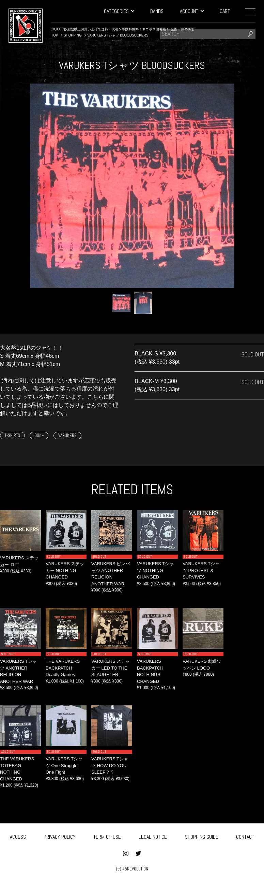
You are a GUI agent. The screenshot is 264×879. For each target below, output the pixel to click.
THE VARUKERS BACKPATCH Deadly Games (63, 668)
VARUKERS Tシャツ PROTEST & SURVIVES (201, 570)
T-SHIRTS (12, 435)
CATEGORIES (119, 11)
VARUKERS (67, 435)
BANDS (157, 11)
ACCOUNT (191, 11)
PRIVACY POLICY (59, 835)
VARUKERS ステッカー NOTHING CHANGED (65, 570)
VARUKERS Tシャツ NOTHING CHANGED (155, 570)
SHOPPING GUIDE (201, 835)
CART (225, 11)
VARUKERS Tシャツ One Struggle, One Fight (64, 765)
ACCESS (18, 835)
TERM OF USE (107, 835)
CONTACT (245, 835)
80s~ (39, 435)
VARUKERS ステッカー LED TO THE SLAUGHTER (110, 668)
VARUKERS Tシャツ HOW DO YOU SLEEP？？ (109, 765)
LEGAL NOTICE (153, 835)
